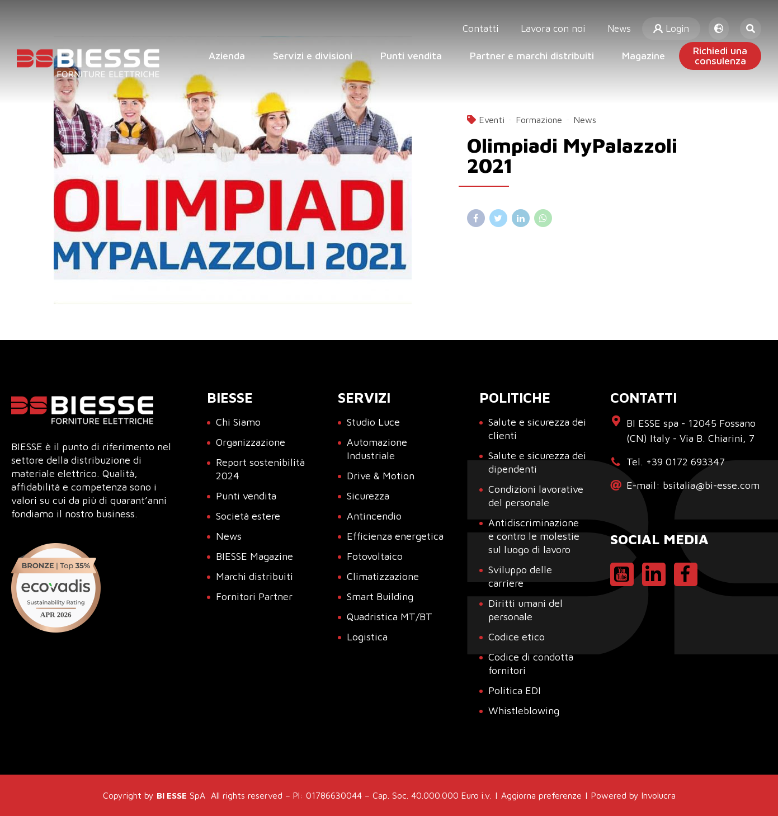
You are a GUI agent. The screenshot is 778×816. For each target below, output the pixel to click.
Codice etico (516, 637)
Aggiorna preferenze (541, 795)
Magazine (643, 56)
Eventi (491, 120)
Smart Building (380, 596)
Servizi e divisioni (312, 56)
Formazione (539, 120)
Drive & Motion (380, 476)
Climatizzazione (383, 576)
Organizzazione (250, 442)
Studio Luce (373, 422)
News (621, 22)
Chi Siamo (238, 422)
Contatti (490, 22)
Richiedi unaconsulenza (720, 56)
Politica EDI (514, 690)
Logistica (367, 637)
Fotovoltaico (375, 556)
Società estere (248, 516)
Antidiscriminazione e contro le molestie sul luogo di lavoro (533, 536)
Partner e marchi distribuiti (532, 56)
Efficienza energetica (395, 536)
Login (672, 22)
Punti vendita (411, 56)
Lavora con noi (559, 22)
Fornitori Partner (254, 596)
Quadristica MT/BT (389, 616)
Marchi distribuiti (254, 576)
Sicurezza (368, 496)
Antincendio (374, 516)
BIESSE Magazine (254, 556)
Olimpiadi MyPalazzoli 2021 (572, 155)
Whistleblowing (523, 710)
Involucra (659, 795)
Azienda (227, 56)
